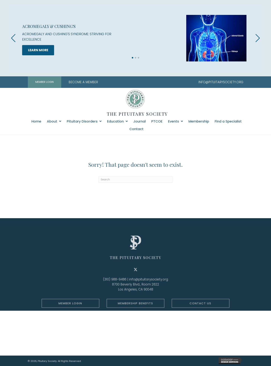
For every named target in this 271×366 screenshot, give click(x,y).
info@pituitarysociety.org (148, 291)
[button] (132, 57)
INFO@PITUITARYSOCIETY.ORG (220, 82)
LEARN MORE (38, 50)
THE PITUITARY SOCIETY (137, 114)
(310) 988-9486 (114, 291)
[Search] (135, 179)
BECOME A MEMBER (83, 82)
